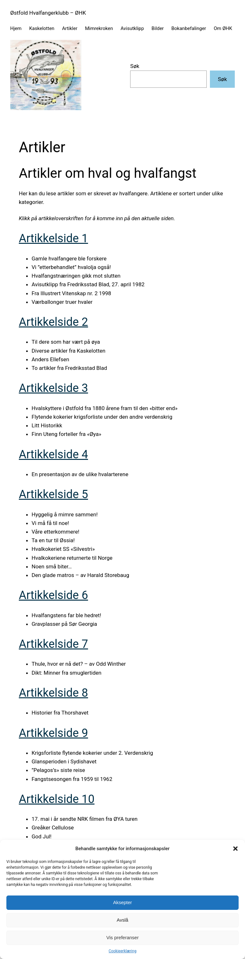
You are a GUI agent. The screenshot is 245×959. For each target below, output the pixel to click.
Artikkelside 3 (53, 388)
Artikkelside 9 (53, 733)
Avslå (122, 920)
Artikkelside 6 (53, 595)
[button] (235, 848)
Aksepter (122, 902)
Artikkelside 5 (53, 494)
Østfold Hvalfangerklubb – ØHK (48, 13)
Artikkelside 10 (56, 799)
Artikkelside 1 (53, 238)
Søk (134, 66)
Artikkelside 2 (53, 322)
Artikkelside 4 (53, 454)
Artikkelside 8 (53, 693)
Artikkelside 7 (53, 644)
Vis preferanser (122, 937)
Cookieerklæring (123, 951)
